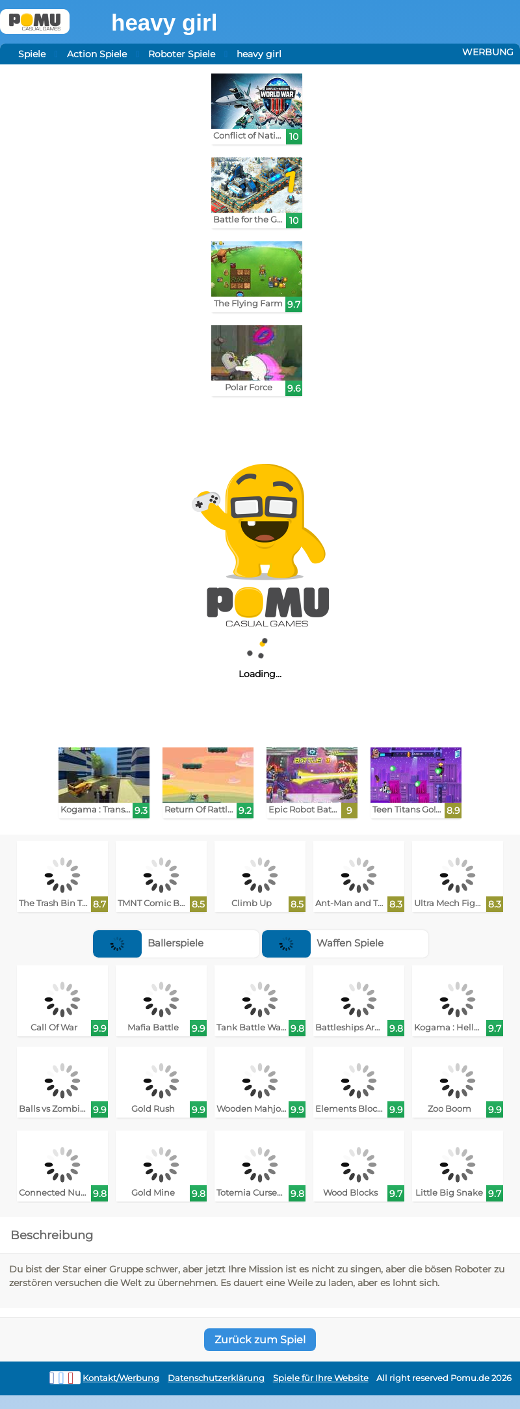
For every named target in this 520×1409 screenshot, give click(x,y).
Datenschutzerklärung (216, 1378)
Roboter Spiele (181, 54)
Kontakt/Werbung (121, 1378)
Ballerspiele (148, 943)
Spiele (32, 54)
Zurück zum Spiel (260, 1340)
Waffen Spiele (323, 943)
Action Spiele (97, 54)
